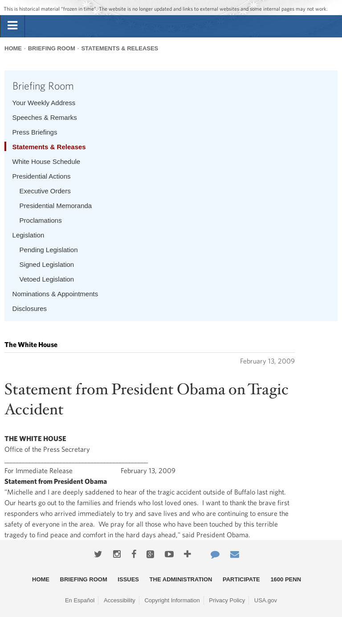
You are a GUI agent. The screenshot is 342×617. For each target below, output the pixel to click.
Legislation (28, 235)
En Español (80, 600)
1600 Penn (285, 579)
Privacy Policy (227, 600)
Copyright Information (172, 600)
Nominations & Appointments (55, 294)
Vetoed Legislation (47, 279)
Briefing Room (51, 48)
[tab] (12, 25)
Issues (128, 579)
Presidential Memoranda (56, 205)
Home (13, 48)
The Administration (181, 579)
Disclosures (29, 308)
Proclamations (41, 220)
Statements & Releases (119, 48)
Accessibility (119, 600)
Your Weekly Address (44, 102)
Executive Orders (45, 191)
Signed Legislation (47, 264)
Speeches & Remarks (44, 117)
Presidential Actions (41, 176)
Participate (241, 579)
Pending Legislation (49, 249)
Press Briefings (34, 132)
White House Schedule (46, 161)
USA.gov (265, 600)
